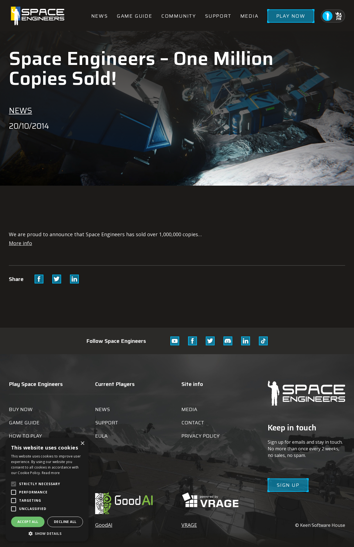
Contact (192, 423)
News (99, 16)
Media (249, 16)
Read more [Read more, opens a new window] (51, 472)
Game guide (134, 16)
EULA (101, 436)
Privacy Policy (200, 436)
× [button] (82, 443)
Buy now (21, 409)
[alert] (47, 489)
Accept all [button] (27, 521)
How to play (25, 436)
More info (20, 243)
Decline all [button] (65, 521)
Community (178, 16)
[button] (47, 533)
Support (218, 16)
